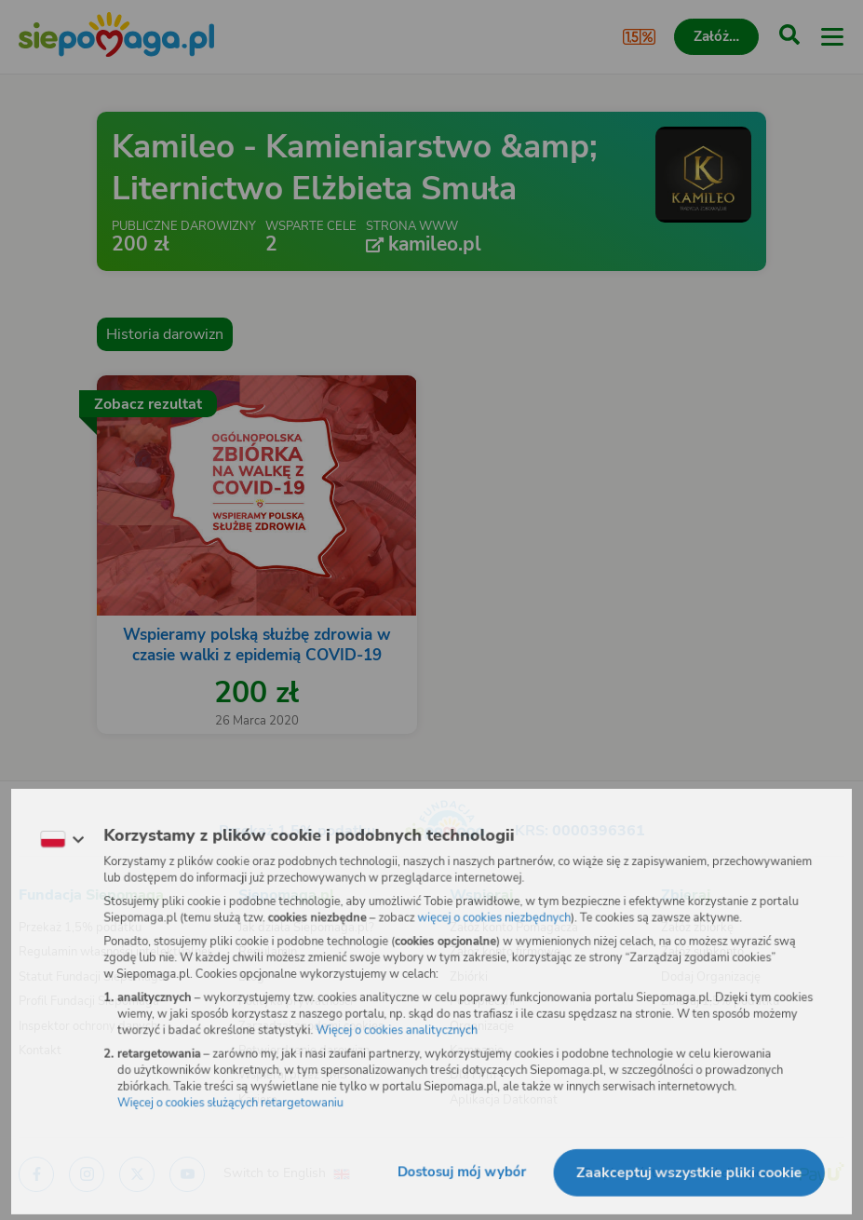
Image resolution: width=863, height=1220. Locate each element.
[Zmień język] (52, 835)
